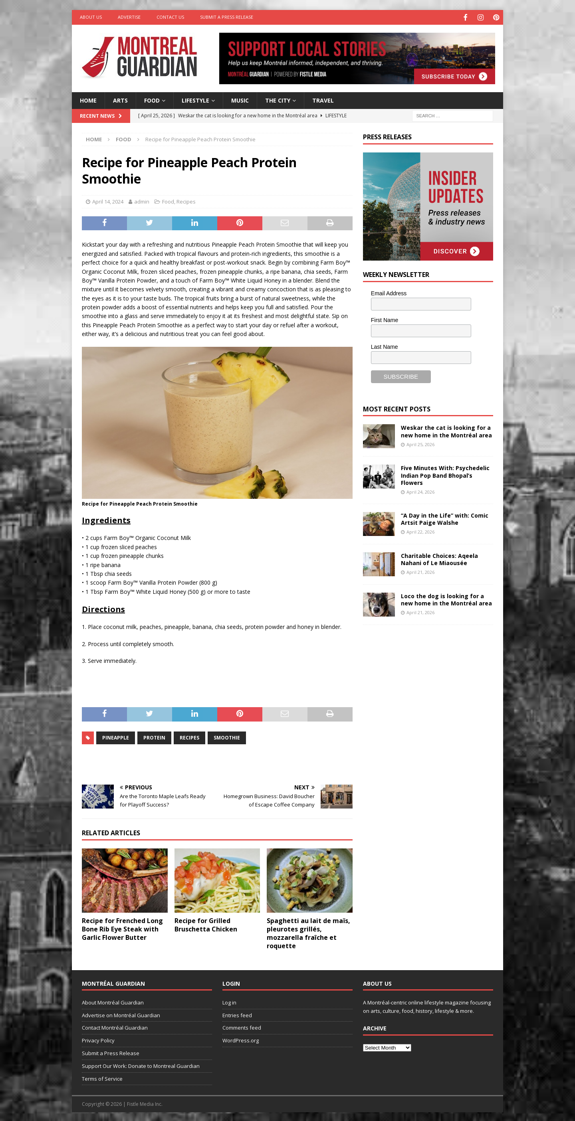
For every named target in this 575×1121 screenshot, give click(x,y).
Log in (229, 1001)
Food (152, 99)
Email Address (388, 292)
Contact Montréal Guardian (115, 1026)
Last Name (384, 345)
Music (240, 99)
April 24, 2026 (420, 491)
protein (154, 736)
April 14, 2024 (107, 200)
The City (277, 99)
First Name (384, 319)
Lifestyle (195, 99)
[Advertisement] (423, 683)
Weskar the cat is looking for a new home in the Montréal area (446, 430)
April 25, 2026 (420, 443)
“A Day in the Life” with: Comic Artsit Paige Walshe (444, 517)
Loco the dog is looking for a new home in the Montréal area (446, 598)
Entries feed (237, 1014)
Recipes (186, 200)
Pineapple (115, 736)
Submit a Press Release (226, 17)
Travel (323, 99)
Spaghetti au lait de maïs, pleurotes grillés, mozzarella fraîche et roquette (308, 932)
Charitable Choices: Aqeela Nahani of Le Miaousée (439, 558)
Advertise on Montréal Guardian (121, 1014)
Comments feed (241, 1026)
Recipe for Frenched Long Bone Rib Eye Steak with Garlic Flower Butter (122, 928)
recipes (189, 736)
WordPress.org (240, 1039)
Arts (120, 99)
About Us (91, 17)
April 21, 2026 (420, 571)
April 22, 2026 (420, 531)
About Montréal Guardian (113, 1001)
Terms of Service (102, 1077)
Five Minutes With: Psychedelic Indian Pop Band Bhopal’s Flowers (445, 474)
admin (141, 200)
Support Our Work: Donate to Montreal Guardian (141, 1064)
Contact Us (170, 17)
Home (88, 99)
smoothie (227, 736)
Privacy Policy (98, 1039)
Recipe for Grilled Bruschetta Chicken (205, 924)
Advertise (129, 17)
